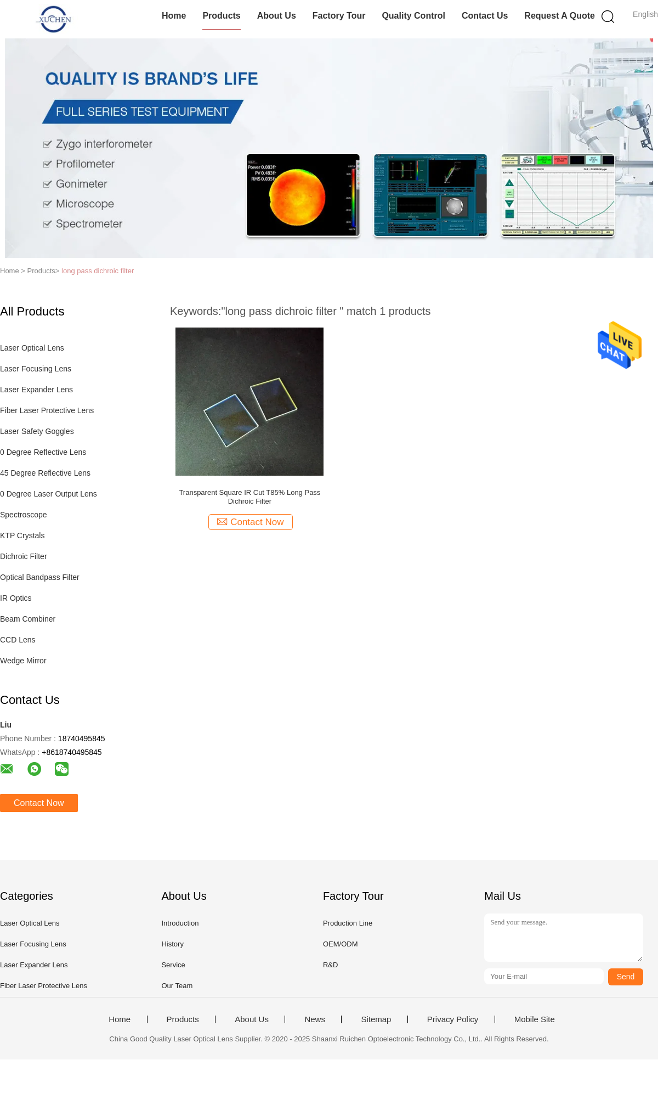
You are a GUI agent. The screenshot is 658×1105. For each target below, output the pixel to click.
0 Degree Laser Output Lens (48, 493)
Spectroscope (23, 514)
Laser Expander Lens (36, 389)
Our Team (176, 986)
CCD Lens (18, 639)
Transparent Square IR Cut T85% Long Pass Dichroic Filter (249, 496)
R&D (330, 965)
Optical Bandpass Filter (40, 577)
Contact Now (39, 803)
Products (221, 15)
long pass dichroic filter (97, 271)
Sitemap (376, 1019)
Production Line (347, 923)
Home (174, 15)
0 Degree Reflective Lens (43, 452)
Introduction (179, 923)
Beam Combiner (27, 618)
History (172, 944)
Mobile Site (534, 1019)
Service (173, 965)
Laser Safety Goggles (37, 431)
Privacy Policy (452, 1019)
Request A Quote (559, 15)
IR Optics (16, 598)
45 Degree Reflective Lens (45, 473)
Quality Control (413, 15)
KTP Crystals (22, 535)
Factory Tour (339, 15)
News (314, 1019)
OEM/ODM (340, 944)
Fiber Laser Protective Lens (47, 410)
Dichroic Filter (23, 556)
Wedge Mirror (23, 660)
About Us (276, 15)
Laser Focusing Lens (35, 368)
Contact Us (485, 15)
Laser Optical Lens (32, 347)
